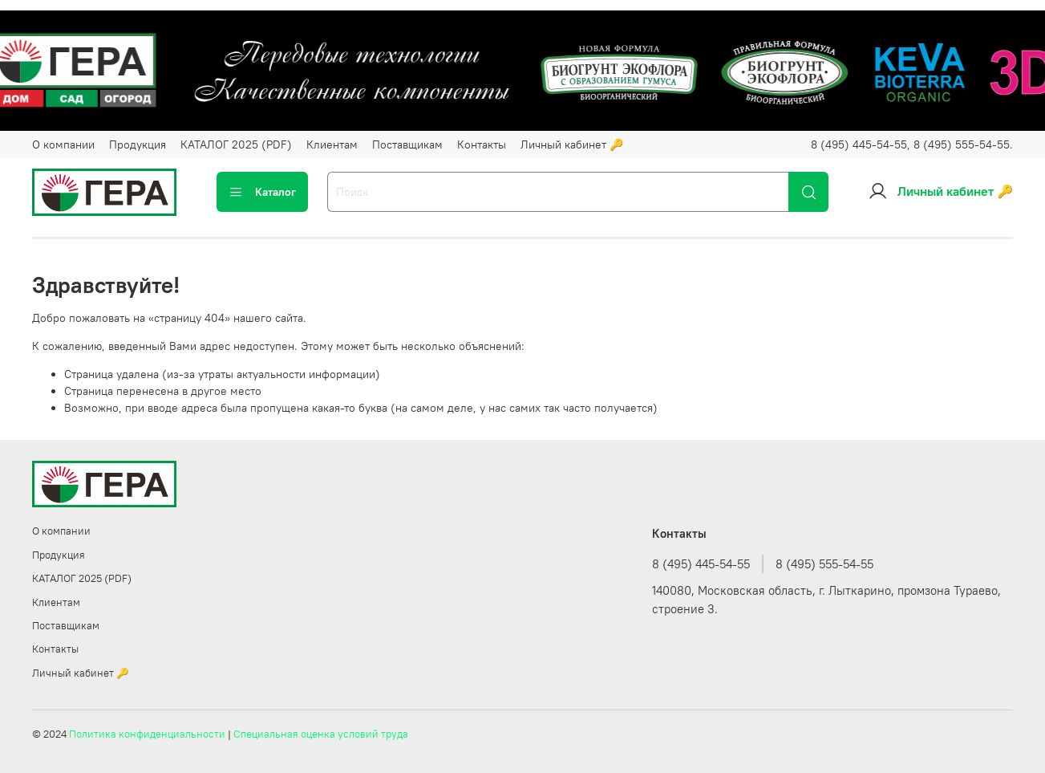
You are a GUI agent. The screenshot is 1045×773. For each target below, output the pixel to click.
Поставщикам (407, 144)
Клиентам (332, 144)
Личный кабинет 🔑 (571, 144)
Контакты (481, 144)
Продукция (137, 144)
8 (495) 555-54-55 (824, 564)
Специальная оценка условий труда (320, 734)
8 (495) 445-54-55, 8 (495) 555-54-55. (912, 144)
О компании (63, 144)
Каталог (262, 192)
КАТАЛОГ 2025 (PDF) (236, 144)
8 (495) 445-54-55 (701, 564)
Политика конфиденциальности (147, 734)
